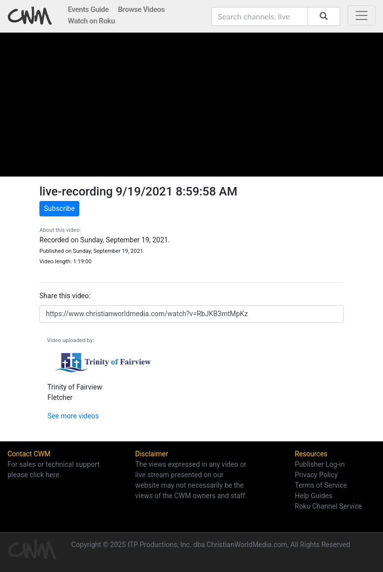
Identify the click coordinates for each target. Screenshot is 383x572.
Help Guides (313, 496)
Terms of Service (321, 485)
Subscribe (59, 208)
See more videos (73, 416)
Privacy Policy (316, 475)
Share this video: (64, 296)
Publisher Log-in (320, 464)
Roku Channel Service (328, 506)
